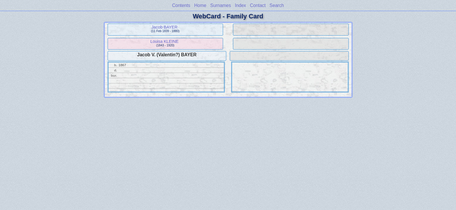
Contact (258, 5)
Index (240, 5)
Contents (181, 5)
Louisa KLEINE (164, 41)
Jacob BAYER (165, 27)
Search (277, 5)
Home (200, 5)
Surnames (220, 5)
